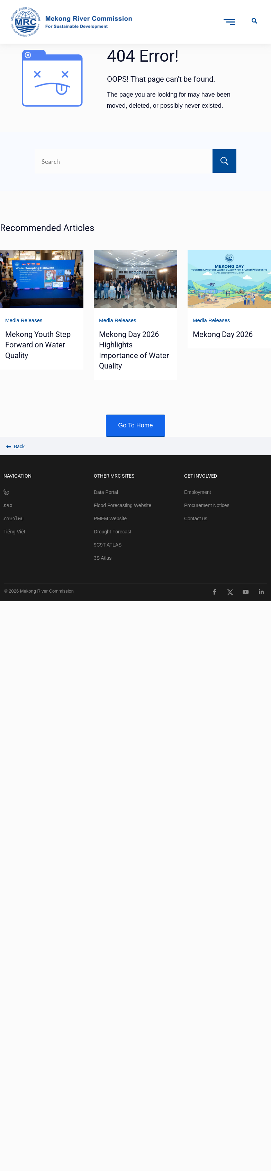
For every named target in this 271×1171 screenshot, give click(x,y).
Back (15, 446)
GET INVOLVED (200, 476)
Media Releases (24, 320)
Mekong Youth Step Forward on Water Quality (38, 345)
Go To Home (135, 425)
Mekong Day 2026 (223, 334)
